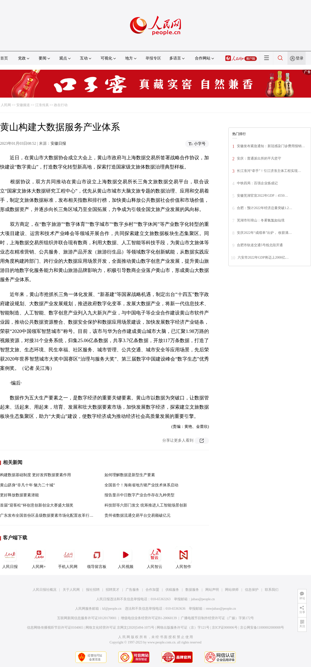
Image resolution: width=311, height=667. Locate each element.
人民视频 (125, 557)
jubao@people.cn (203, 599)
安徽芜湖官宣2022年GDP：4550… (262, 195)
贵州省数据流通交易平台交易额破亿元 (137, 515)
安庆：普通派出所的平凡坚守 (259, 158)
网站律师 (232, 589)
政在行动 (61, 105)
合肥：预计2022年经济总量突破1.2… (264, 208)
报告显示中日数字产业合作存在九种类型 (139, 495)
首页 (4, 58)
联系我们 (271, 589)
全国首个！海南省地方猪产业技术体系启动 (141, 485)
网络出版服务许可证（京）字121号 (183, 627)
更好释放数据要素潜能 (19, 495)
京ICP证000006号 (225, 627)
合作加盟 (152, 589)
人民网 (6, 105)
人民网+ (38, 557)
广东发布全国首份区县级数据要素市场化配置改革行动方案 (50, 515)
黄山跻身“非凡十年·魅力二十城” (27, 485)
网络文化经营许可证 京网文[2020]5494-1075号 (120, 627)
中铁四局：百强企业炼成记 (257, 183)
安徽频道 (23, 105)
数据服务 (192, 589)
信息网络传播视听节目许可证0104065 (55, 627)
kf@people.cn (111, 608)
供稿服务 (172, 589)
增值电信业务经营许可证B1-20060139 (149, 618)
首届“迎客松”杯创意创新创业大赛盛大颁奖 (36, 505)
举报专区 (153, 58)
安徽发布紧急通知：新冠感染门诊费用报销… (271, 146)
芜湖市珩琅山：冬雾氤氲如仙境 (261, 220)
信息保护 (252, 589)
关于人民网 (71, 589)
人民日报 (9, 557)
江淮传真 (42, 105)
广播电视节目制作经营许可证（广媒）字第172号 (217, 618)
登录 (299, 58)
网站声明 (212, 589)
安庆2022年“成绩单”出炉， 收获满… (264, 233)
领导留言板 (96, 557)
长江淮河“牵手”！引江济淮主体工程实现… (269, 171)
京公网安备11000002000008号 (262, 627)
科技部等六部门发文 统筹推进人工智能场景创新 (145, 505)
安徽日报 (58, 143)
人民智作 (183, 557)
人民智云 (154, 557)
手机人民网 (68, 557)
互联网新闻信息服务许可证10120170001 (87, 618)
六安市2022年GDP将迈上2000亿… (263, 257)
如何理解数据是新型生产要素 (129, 475)
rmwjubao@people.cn (221, 608)
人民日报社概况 (44, 589)
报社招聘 (93, 589)
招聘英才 (112, 589)
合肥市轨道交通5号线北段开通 (260, 245)
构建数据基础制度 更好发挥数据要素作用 (35, 475)
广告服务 (132, 589)
